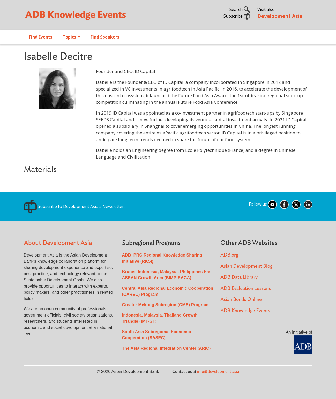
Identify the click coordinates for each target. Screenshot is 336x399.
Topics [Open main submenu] (70, 37)
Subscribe (236, 16)
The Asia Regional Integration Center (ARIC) (166, 348)
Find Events (40, 37)
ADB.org (229, 255)
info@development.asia (218, 372)
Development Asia (279, 15)
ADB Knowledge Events (245, 310)
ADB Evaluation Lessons (245, 288)
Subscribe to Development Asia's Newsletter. (74, 206)
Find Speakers (105, 37)
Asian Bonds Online (241, 299)
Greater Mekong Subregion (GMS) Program (165, 305)
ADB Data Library (239, 277)
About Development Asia (58, 243)
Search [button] (239, 9)
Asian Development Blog (246, 266)
